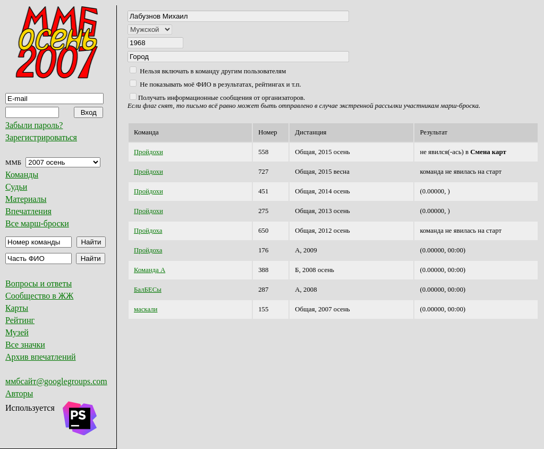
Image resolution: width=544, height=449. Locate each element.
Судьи (16, 186)
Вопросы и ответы (38, 283)
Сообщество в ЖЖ (39, 295)
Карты (16, 307)
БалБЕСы (148, 289)
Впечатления (28, 211)
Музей (17, 332)
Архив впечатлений (40, 356)
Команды (21, 174)
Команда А (149, 270)
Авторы (19, 393)
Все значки (25, 344)
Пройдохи (148, 152)
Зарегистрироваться (41, 137)
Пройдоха (148, 230)
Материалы (26, 199)
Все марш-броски (37, 223)
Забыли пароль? (34, 125)
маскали (145, 309)
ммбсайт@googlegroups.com (56, 381)
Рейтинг (20, 320)
